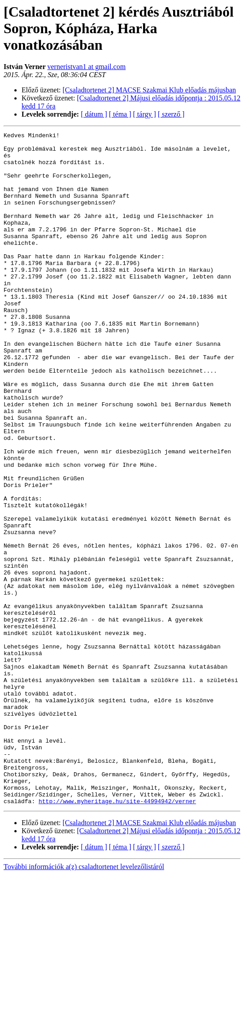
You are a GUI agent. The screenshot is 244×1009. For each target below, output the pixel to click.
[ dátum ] (94, 114)
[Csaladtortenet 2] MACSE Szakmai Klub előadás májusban (149, 90)
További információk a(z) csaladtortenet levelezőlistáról (84, 1001)
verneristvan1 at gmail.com (87, 66)
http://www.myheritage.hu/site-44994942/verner (117, 935)
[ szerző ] (171, 114)
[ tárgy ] (144, 114)
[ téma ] (120, 114)
